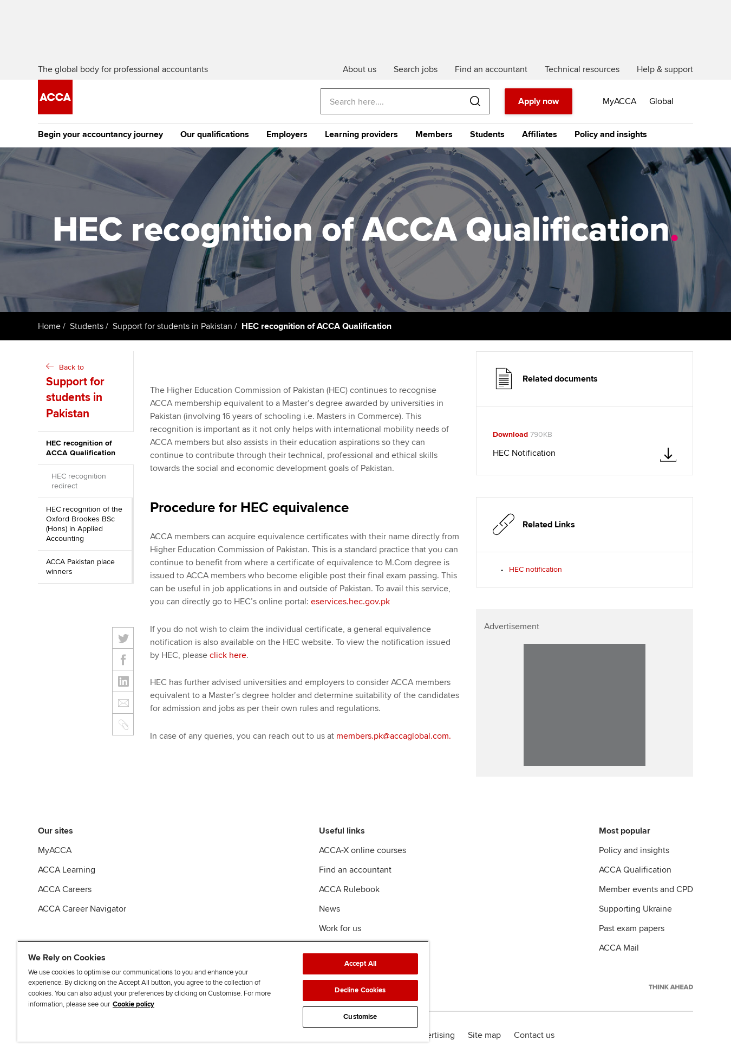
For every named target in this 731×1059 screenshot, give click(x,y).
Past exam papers (631, 928)
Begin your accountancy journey (100, 134)
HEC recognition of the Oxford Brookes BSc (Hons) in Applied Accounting (84, 524)
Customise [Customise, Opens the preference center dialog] (360, 1016)
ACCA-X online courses (362, 850)
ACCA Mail (619, 947)
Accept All (360, 963)
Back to (87, 392)
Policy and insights (611, 134)
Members (434, 134)
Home (49, 326)
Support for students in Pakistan (172, 326)
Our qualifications (214, 134)
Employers (287, 134)
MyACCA (54, 850)
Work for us (340, 928)
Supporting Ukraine (635, 908)
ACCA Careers (65, 889)
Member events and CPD (646, 889)
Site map (484, 1035)
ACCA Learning (66, 869)
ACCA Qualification (635, 869)
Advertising (433, 1035)
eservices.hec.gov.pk (350, 601)
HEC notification (535, 569)
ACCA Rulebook (349, 889)
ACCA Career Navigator (82, 908)
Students (487, 134)
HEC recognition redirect (78, 481)
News (329, 908)
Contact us (534, 1035)
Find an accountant (355, 869)
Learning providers (361, 134)
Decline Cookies (360, 990)
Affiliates (539, 134)
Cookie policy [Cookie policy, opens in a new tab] (133, 1004)
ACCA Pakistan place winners (80, 566)
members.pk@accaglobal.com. (393, 736)
